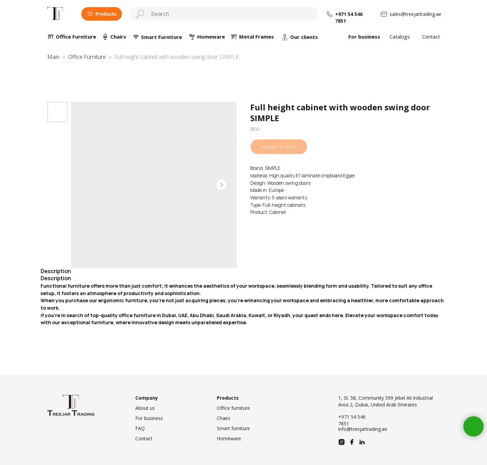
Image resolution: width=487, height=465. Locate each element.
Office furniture (233, 408)
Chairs (118, 36)
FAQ (140, 428)
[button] (101, 14)
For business (364, 36)
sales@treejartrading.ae (415, 14)
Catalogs (400, 36)
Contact (431, 36)
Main (53, 57)
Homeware (229, 438)
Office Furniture (76, 36)
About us (145, 408)
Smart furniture (233, 428)
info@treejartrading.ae (362, 429)
